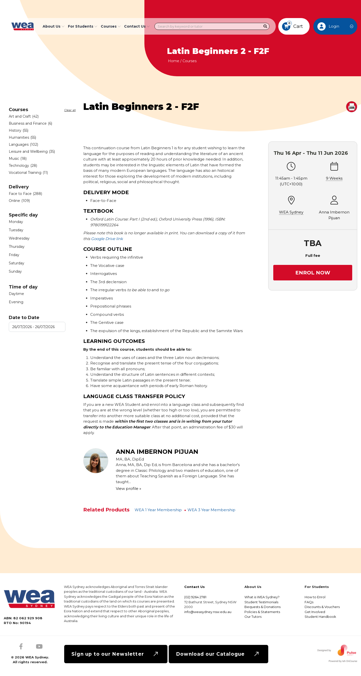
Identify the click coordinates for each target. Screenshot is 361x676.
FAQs (309, 602)
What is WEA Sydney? (262, 597)
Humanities (22, 137)
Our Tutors (252, 617)
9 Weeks (334, 178)
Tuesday (16, 230)
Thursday (17, 246)
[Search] (265, 26)
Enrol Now (312, 273)
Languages (23, 144)
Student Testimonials (261, 602)
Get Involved (315, 612)
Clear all (70, 110)
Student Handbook (320, 617)
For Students (82, 26)
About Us (53, 26)
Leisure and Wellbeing (32, 151)
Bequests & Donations (262, 607)
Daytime (16, 293)
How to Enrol (315, 597)
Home (173, 61)
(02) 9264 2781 (195, 597)
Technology (23, 165)
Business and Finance (30, 123)
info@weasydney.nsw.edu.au (207, 612)
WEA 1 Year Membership (158, 509)
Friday (14, 255)
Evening (16, 302)
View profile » (128, 488)
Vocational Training (28, 172)
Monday (16, 221)
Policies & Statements (262, 612)
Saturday (16, 263)
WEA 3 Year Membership (211, 509)
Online (19, 200)
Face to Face (25, 193)
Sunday (15, 271)
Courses (190, 61)
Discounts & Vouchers (322, 607)
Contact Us (137, 26)
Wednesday (19, 238)
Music (18, 158)
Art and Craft (24, 116)
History (18, 130)
